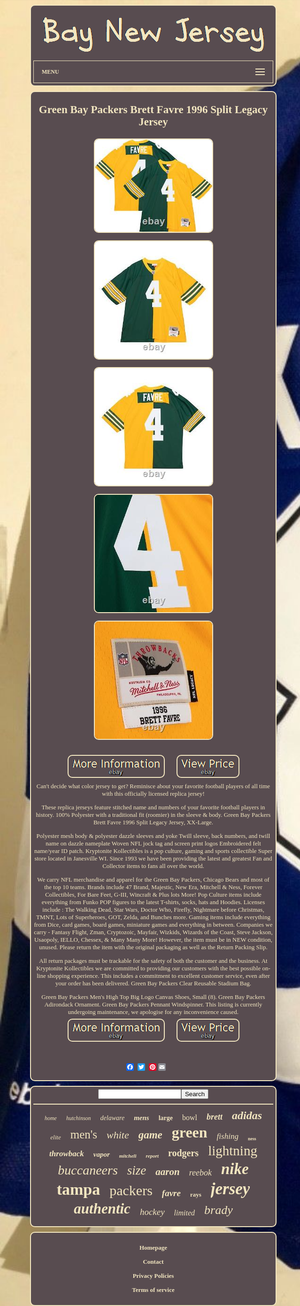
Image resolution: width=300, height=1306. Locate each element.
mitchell (128, 1156)
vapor (101, 1154)
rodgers (183, 1153)
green (190, 1132)
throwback (66, 1153)
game (150, 1135)
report (152, 1156)
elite (55, 1137)
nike (235, 1168)
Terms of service (153, 1289)
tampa (78, 1189)
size (136, 1170)
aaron (167, 1171)
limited (184, 1213)
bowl (189, 1118)
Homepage (153, 1247)
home (51, 1118)
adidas (247, 1115)
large (166, 1118)
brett (215, 1117)
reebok (200, 1172)
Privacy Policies (153, 1275)
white (118, 1135)
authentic (102, 1208)
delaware (112, 1118)
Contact (153, 1261)
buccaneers (88, 1170)
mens (141, 1118)
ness (252, 1138)
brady (218, 1210)
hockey (152, 1212)
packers (131, 1190)
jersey (230, 1189)
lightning (232, 1150)
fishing (227, 1136)
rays (195, 1194)
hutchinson (78, 1118)
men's (83, 1134)
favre (171, 1193)
